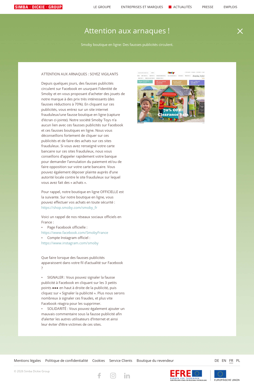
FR (231, 360)
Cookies (98, 360)
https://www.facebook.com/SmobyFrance (74, 232)
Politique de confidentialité (66, 360)
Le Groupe (100, 7)
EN (224, 360)
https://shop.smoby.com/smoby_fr (69, 207)
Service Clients (120, 360)
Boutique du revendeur (155, 360)
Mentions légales (27, 360)
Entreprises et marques (139, 7)
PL (238, 360)
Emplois (228, 7)
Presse (205, 7)
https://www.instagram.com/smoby (70, 243)
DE (217, 360)
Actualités (180, 7)
